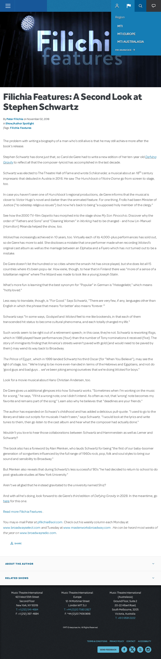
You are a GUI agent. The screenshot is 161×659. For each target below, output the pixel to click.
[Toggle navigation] (8, 6)
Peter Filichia (14, 119)
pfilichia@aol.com (50, 522)
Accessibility (144, 641)
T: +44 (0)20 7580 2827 (77, 609)
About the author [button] (19, 563)
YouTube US (140, 649)
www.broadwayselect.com (22, 528)
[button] (129, 6)
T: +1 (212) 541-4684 (27, 609)
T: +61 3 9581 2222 (125, 618)
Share (18, 543)
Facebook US (124, 649)
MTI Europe (126, 34)
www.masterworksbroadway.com (87, 528)
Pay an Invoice (123, 50)
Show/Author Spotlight (20, 123)
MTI (120, 26)
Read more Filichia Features (23, 512)
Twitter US (132, 649)
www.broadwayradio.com (38, 533)
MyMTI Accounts (117, 6)
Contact (130, 641)
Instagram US (148, 649)
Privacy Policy (117, 641)
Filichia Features (20, 127)
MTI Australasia (130, 42)
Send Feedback (108, 649)
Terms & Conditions (97, 641)
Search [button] (140, 6)
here (6, 501)
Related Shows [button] (17, 578)
